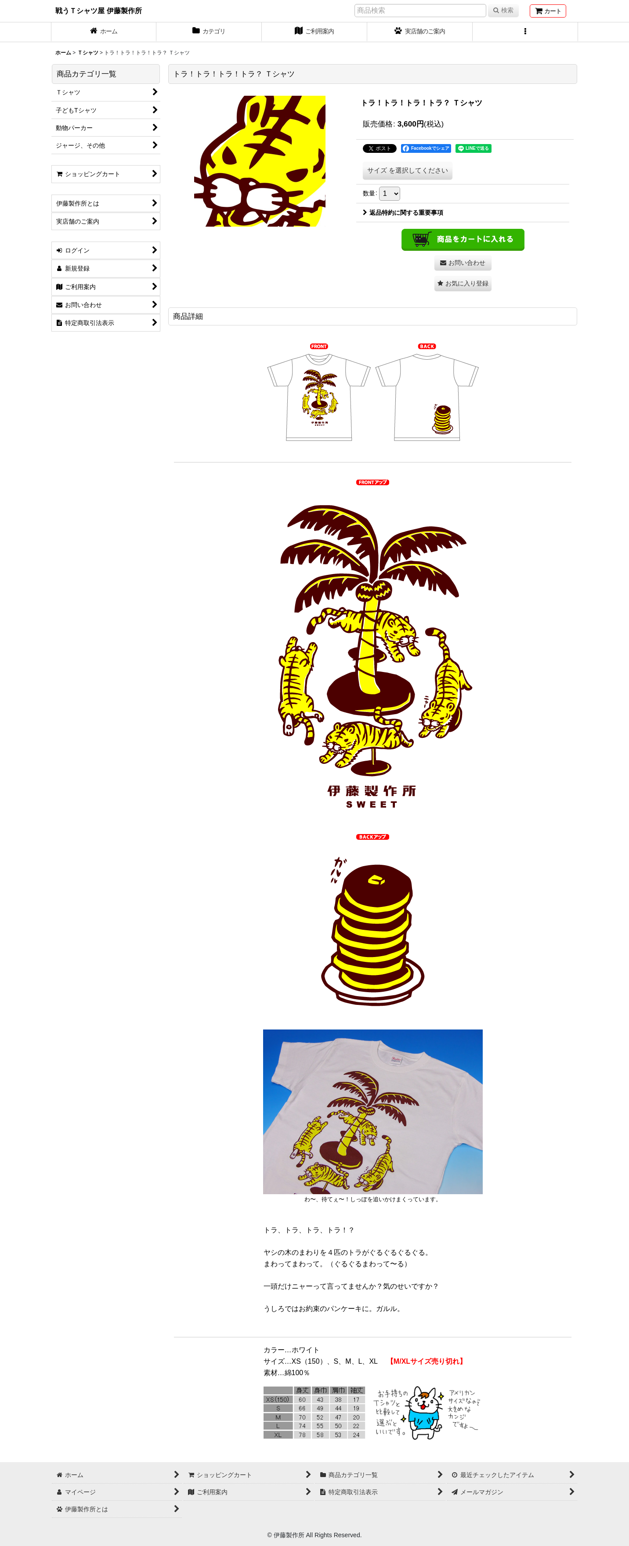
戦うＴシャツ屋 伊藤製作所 (98, 10)
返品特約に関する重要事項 (403, 212)
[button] (525, 32)
